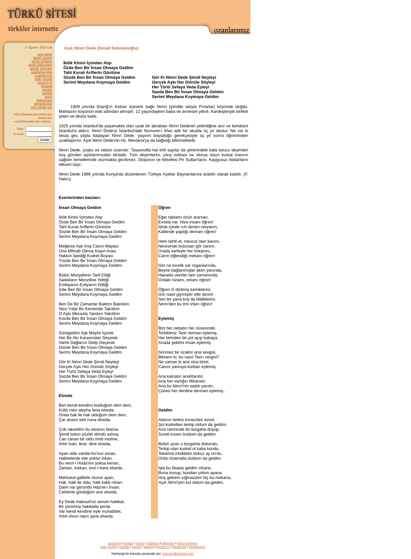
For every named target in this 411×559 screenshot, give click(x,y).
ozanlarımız (43, 75)
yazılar (47, 90)
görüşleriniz (43, 104)
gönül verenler (41, 68)
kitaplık (46, 86)
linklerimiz (44, 100)
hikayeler (168, 543)
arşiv (48, 97)
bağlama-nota (41, 72)
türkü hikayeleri (40, 65)
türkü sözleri (42, 58)
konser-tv (45, 83)
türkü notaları (42, 61)
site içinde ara (41, 107)
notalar (129, 543)
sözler (140, 543)
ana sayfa (45, 54)
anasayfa (114, 543)
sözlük (47, 93)
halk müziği (43, 79)
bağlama (153, 543)
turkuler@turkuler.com (178, 553)
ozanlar (124, 547)
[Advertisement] (175, 11)
